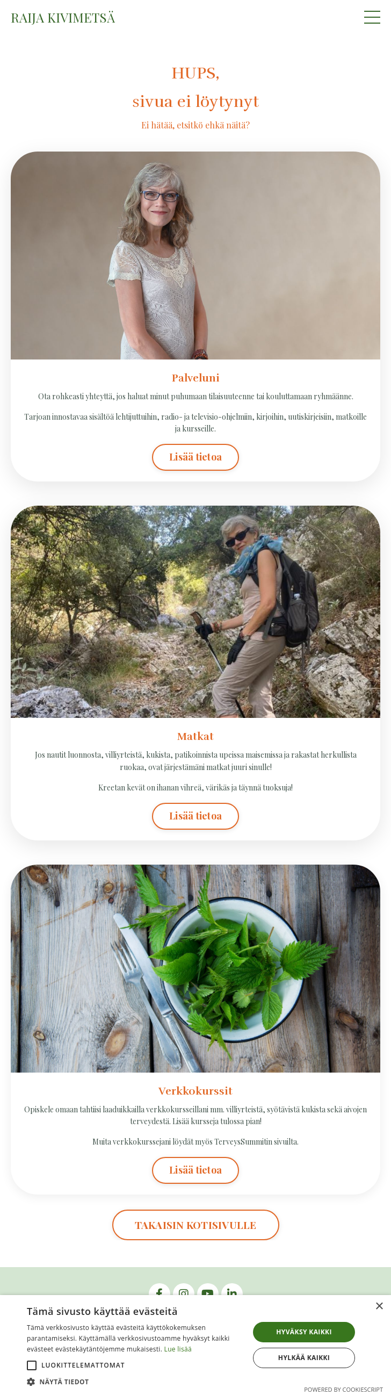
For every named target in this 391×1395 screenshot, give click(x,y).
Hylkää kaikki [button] (304, 1357)
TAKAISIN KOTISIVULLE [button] (196, 1225)
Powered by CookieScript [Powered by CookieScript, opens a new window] (343, 1389)
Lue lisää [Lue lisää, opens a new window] (178, 1349)
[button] (31, 1365)
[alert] (195, 1345)
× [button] (379, 1307)
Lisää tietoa (195, 456)
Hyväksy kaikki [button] (304, 1331)
